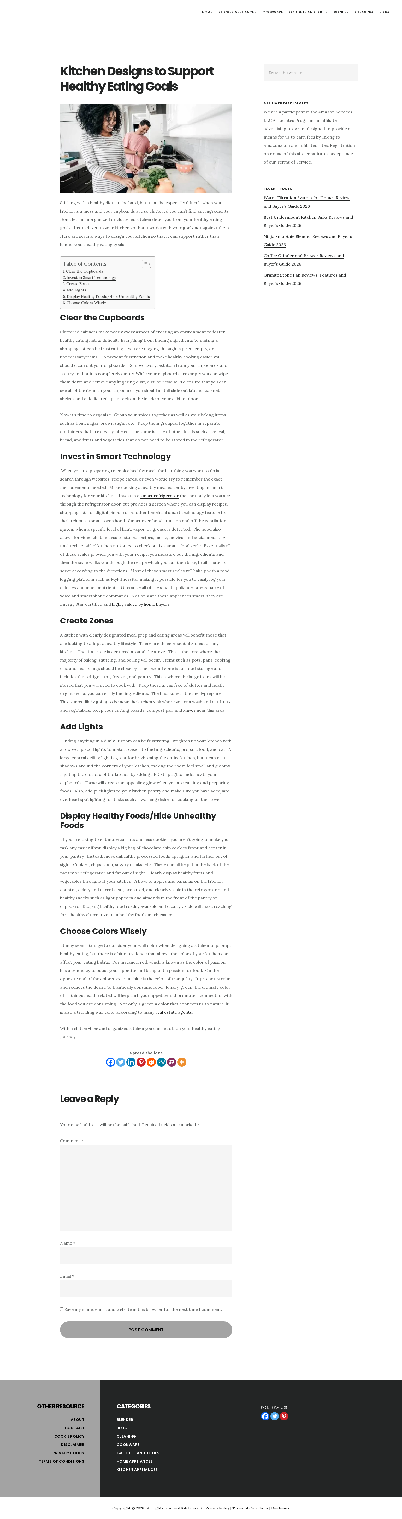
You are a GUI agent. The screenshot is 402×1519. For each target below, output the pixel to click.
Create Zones (78, 283)
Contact (75, 1428)
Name (67, 1243)
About (78, 1419)
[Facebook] (110, 1062)
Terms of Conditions (62, 1461)
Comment (71, 1140)
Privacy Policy (68, 1453)
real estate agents (173, 1012)
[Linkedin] (130, 1062)
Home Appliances (135, 1461)
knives (189, 710)
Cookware (128, 1444)
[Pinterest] (141, 1062)
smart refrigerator (159, 495)
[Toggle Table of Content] (144, 263)
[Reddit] (151, 1062)
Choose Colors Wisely (86, 302)
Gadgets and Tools (138, 1453)
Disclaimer (72, 1444)
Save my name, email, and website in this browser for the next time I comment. (143, 1309)
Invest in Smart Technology (91, 277)
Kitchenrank (192, 1508)
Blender (125, 1419)
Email (67, 1276)
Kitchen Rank (49, 11)
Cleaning (126, 1436)
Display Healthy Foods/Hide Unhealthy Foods (108, 296)
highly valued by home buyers (140, 604)
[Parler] (171, 1062)
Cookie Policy (69, 1436)
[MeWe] (161, 1062)
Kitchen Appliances (137, 1469)
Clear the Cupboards (84, 271)
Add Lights (76, 289)
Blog (122, 1428)
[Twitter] (120, 1062)
